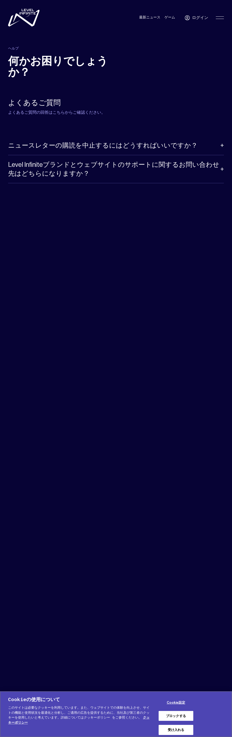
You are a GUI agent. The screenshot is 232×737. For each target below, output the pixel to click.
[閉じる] (226, 714)
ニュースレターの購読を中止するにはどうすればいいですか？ (103, 146)
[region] (116, 714)
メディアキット (34, 656)
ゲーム (169, 17)
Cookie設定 (176, 702)
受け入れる (176, 729)
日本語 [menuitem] (211, 658)
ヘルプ (12, 656)
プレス (55, 656)
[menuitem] (213, 657)
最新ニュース (149, 17)
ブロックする (176, 716)
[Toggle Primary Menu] (220, 17)
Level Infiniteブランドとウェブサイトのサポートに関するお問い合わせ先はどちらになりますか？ (113, 170)
